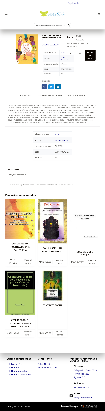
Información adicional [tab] (49, 95)
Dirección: (79, 366)
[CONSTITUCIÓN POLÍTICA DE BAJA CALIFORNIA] (20, 219)
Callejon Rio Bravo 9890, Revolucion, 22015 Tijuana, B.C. (85, 374)
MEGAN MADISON (50, 44)
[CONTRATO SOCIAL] (52, 286)
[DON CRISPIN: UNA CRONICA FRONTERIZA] (52, 221)
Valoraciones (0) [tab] (77, 95)
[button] (44, 86)
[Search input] (51, 25)
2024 (63, 52)
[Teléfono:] (71, 385)
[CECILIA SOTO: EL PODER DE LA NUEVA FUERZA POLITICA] (20, 293)
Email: (77, 393)
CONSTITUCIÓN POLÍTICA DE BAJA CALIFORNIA (20, 246)
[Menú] (6, 14)
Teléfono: (79, 383)
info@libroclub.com (83, 397)
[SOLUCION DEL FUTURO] (85, 223)
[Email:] (71, 395)
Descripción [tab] (25, 95)
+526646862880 (82, 387)
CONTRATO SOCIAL (52, 305)
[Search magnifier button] (69, 25)
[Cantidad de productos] (75, 53)
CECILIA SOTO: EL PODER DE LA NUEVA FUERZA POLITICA (20, 323)
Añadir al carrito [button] (28, 261)
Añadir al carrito (90, 55)
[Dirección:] (71, 371)
